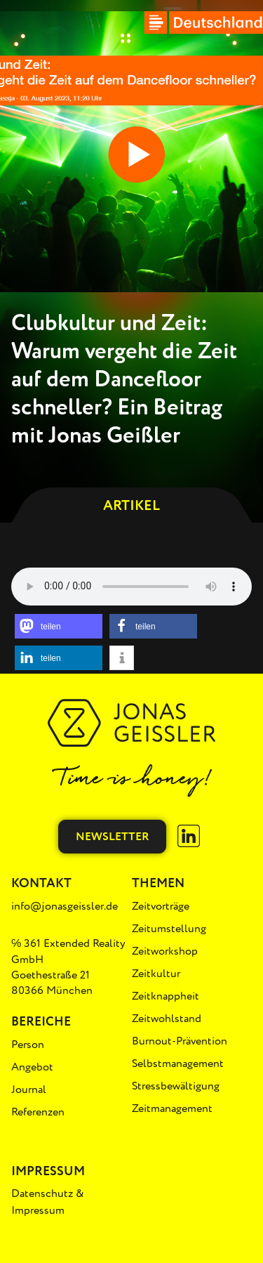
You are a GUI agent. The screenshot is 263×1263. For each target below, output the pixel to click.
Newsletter (112, 837)
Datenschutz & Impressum (47, 1201)
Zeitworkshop (165, 951)
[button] (58, 626)
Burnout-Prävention (179, 1041)
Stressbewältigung (176, 1086)
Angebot (32, 1067)
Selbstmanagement (178, 1063)
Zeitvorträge (160, 906)
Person (27, 1045)
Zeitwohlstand (166, 1019)
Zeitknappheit (165, 996)
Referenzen (38, 1112)
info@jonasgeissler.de (64, 906)
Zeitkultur (156, 974)
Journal (28, 1089)
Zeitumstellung (169, 929)
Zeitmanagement (172, 1108)
